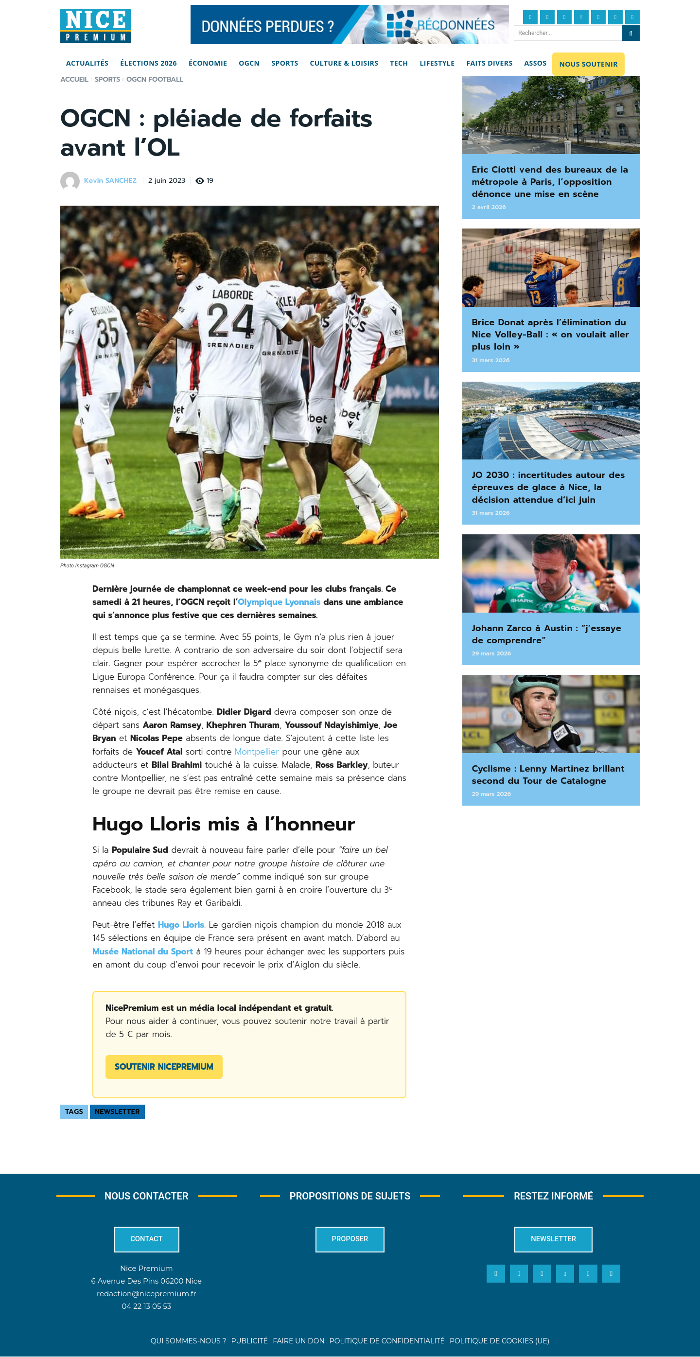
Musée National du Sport (142, 951)
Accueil (74, 79)
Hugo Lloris (181, 924)
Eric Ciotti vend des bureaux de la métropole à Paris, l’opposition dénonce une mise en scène (550, 182)
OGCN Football (154, 79)
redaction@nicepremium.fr (146, 1294)
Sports (107, 79)
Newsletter (117, 1112)
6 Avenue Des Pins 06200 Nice (146, 1282)
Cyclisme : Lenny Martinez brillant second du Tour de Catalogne (548, 775)
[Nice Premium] (95, 26)
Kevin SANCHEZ (110, 181)
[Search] (631, 33)
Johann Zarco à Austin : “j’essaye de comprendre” (547, 634)
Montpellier (257, 751)
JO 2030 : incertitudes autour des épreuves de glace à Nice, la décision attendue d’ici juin (548, 487)
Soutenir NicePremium (164, 1066)
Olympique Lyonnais (279, 602)
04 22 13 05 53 (146, 1307)
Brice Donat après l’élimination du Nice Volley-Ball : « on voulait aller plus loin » (551, 334)
